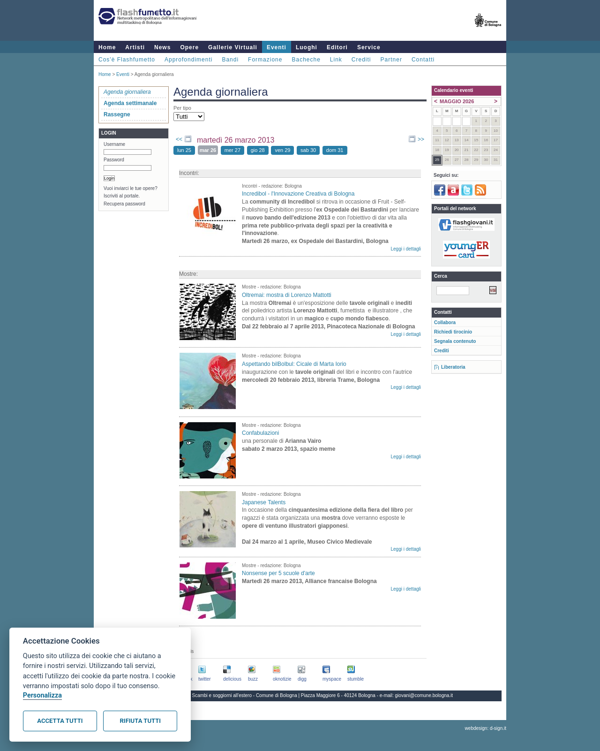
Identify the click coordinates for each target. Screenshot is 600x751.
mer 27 (232, 150)
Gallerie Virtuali (232, 47)
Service (369, 47)
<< (179, 139)
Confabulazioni (260, 433)
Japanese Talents (263, 502)
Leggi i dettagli (406, 248)
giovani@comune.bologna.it (424, 695)
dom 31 (335, 150)
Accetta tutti (59, 720)
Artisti (135, 47)
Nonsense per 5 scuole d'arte (278, 573)
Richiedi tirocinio (453, 331)
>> (421, 139)
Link (336, 59)
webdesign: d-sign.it (485, 728)
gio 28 (258, 150)
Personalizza (42, 695)
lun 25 (184, 150)
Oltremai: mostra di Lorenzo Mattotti (286, 295)
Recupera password (124, 203)
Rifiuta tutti (140, 720)
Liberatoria (453, 367)
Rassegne (117, 114)
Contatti (423, 59)
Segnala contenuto (455, 341)
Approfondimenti (188, 59)
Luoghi (306, 47)
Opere (189, 47)
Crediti (361, 59)
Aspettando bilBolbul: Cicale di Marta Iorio (294, 364)
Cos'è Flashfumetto (126, 59)
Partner (391, 59)
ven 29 (282, 150)
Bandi (230, 59)
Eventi (276, 47)
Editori (337, 47)
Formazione (265, 59)
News (162, 47)
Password (114, 159)
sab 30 (308, 150)
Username (114, 144)
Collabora (445, 322)
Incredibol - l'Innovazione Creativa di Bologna (298, 193)
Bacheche (306, 59)
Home (107, 47)
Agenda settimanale (130, 103)
